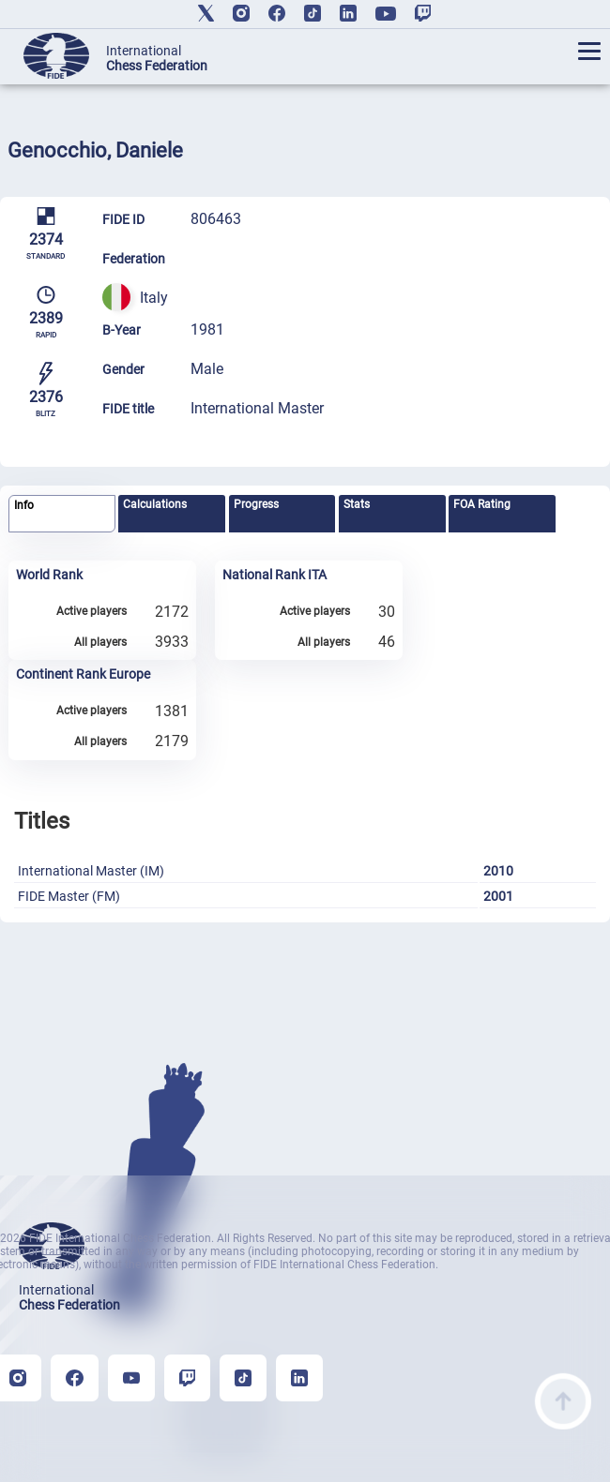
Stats (356, 504)
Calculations (155, 504)
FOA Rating (482, 504)
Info (24, 505)
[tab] (61, 514)
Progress (256, 504)
